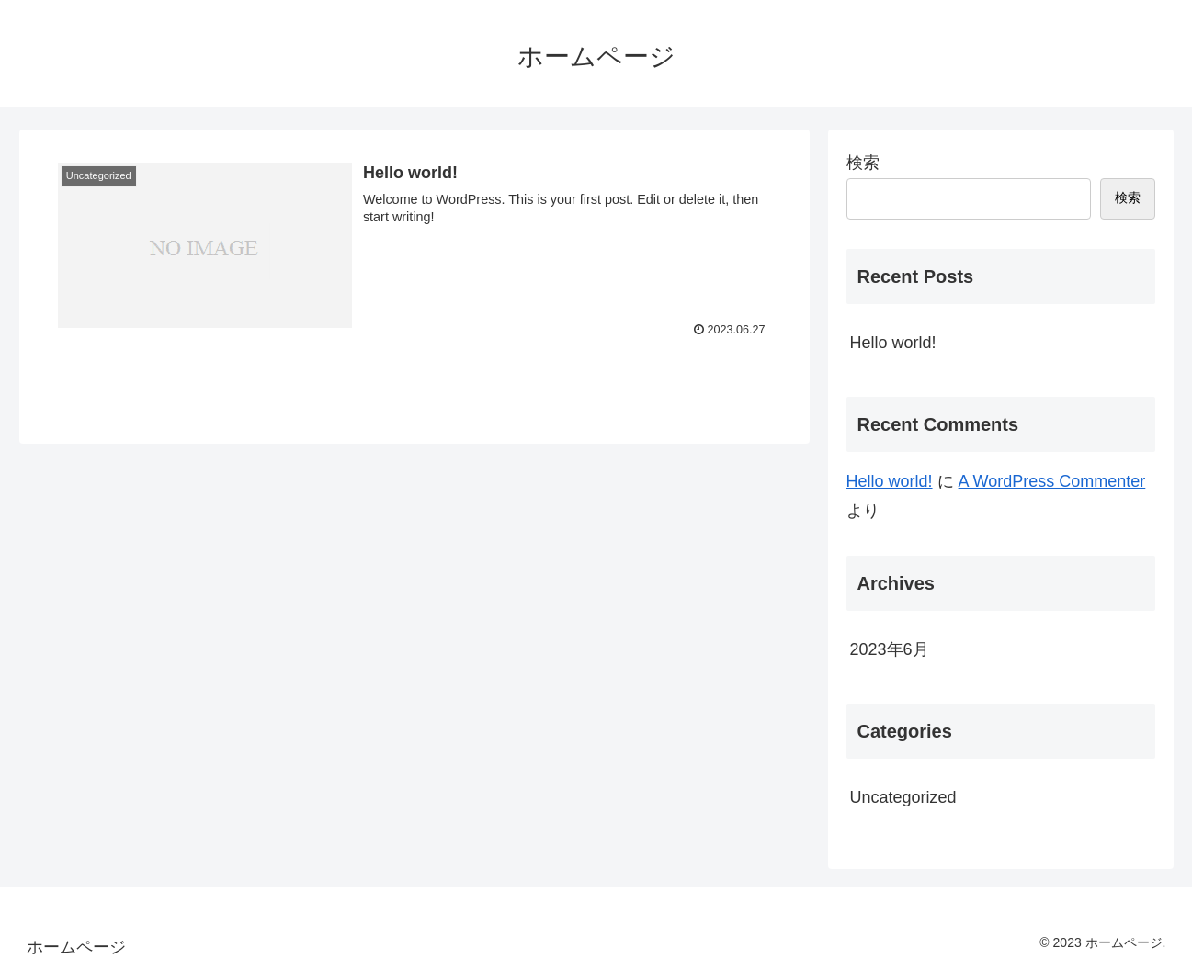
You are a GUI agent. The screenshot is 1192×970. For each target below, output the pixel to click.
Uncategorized (903, 797)
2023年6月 (889, 649)
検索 (863, 162)
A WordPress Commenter (1052, 481)
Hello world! (893, 342)
